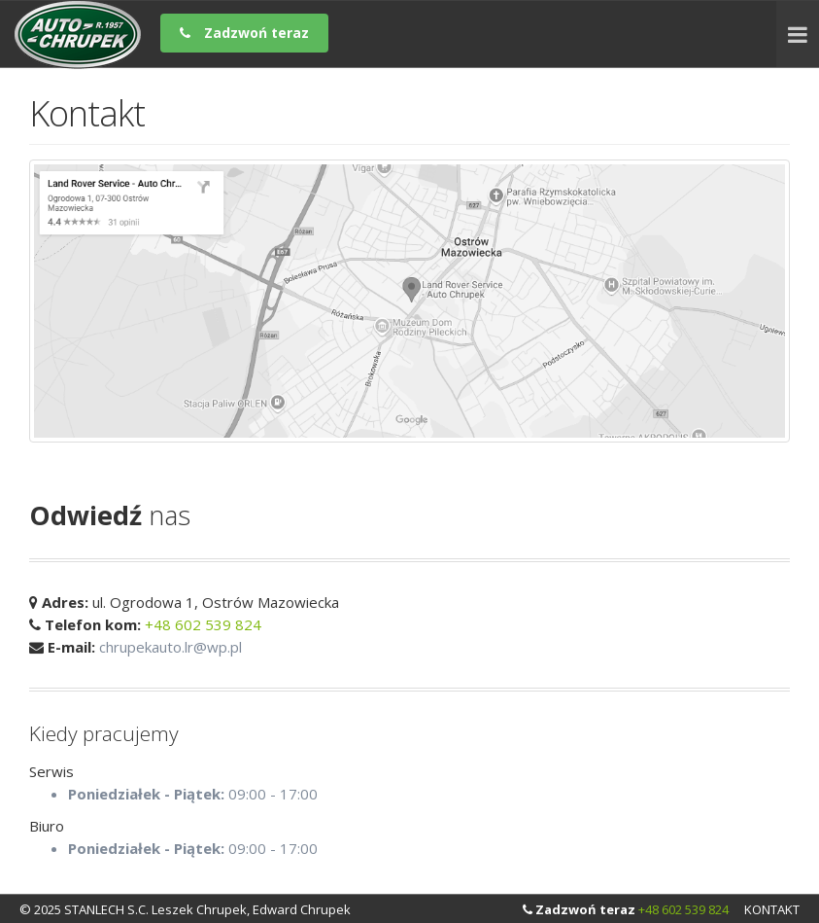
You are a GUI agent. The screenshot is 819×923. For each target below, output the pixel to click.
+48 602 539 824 (203, 624)
